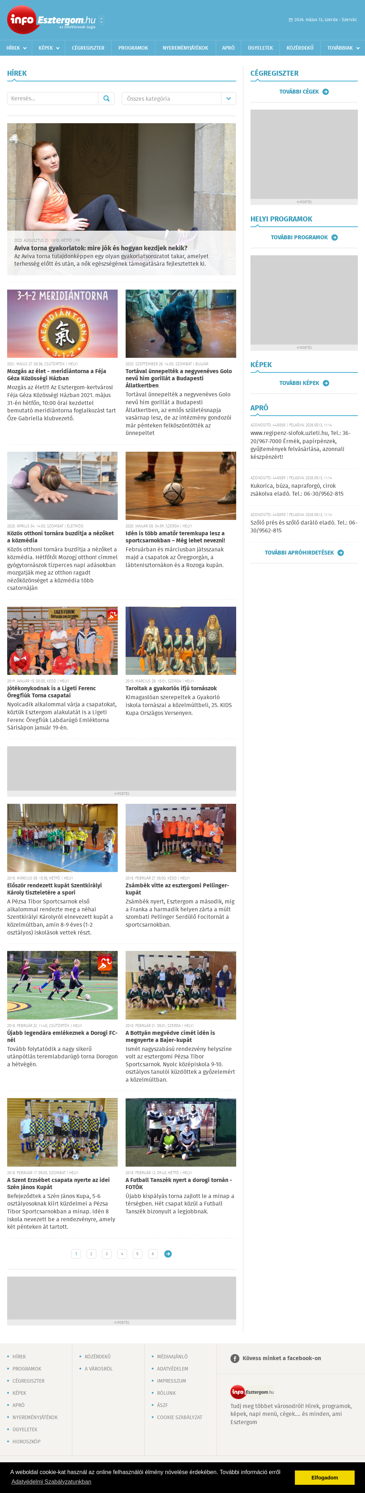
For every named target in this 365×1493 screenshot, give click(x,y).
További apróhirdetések (299, 553)
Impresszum (171, 1381)
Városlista (101, 20)
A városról (99, 1369)
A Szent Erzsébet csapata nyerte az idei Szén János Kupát (58, 1184)
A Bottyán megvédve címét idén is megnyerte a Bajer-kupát (170, 1037)
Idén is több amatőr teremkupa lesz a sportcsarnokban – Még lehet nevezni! (175, 537)
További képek (299, 383)
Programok (133, 48)
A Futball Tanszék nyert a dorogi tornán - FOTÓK (179, 1184)
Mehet (106, 98)
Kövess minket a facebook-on (282, 1358)
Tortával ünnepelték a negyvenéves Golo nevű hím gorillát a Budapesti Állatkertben (179, 378)
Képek (46, 48)
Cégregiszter (88, 48)
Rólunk (166, 1393)
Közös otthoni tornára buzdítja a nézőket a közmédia (60, 537)
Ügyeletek (260, 48)
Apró (228, 48)
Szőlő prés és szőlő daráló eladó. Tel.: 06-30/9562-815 (303, 526)
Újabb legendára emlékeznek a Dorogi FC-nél (62, 1037)
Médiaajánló (172, 1357)
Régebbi (168, 1253)
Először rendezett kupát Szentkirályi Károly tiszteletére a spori (54, 889)
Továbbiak (340, 48)
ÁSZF (162, 1405)
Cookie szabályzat (179, 1418)
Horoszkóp (26, 1442)
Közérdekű (300, 48)
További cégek (299, 92)
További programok (299, 237)
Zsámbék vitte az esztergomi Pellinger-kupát (177, 889)
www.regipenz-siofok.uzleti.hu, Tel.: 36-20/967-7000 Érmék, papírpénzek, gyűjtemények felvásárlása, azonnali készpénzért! (300, 445)
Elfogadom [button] (325, 1478)
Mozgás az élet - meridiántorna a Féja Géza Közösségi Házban (56, 375)
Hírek (13, 48)
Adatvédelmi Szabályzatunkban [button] (51, 1482)
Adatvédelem (172, 1369)
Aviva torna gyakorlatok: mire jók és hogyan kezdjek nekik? (101, 249)
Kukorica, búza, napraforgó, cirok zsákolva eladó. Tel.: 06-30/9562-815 (297, 490)
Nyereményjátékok (185, 48)
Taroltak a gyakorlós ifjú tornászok (171, 688)
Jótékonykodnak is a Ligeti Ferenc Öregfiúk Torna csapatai (51, 692)
